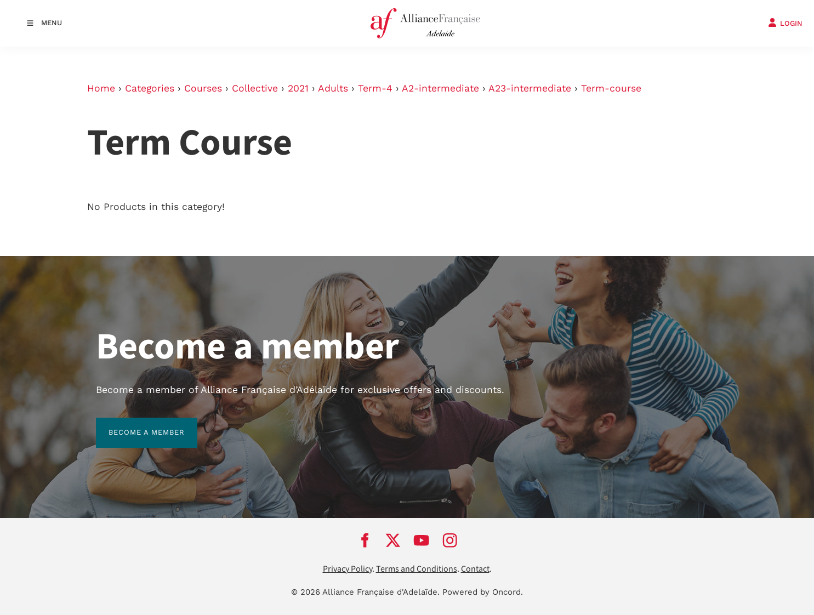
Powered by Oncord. (482, 592)
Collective (255, 88)
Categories (149, 88)
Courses (203, 88)
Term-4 (375, 88)
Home (101, 88)
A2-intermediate (440, 88)
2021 (298, 88)
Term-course (611, 88)
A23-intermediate (529, 88)
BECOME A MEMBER (134, 424)
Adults (333, 88)
